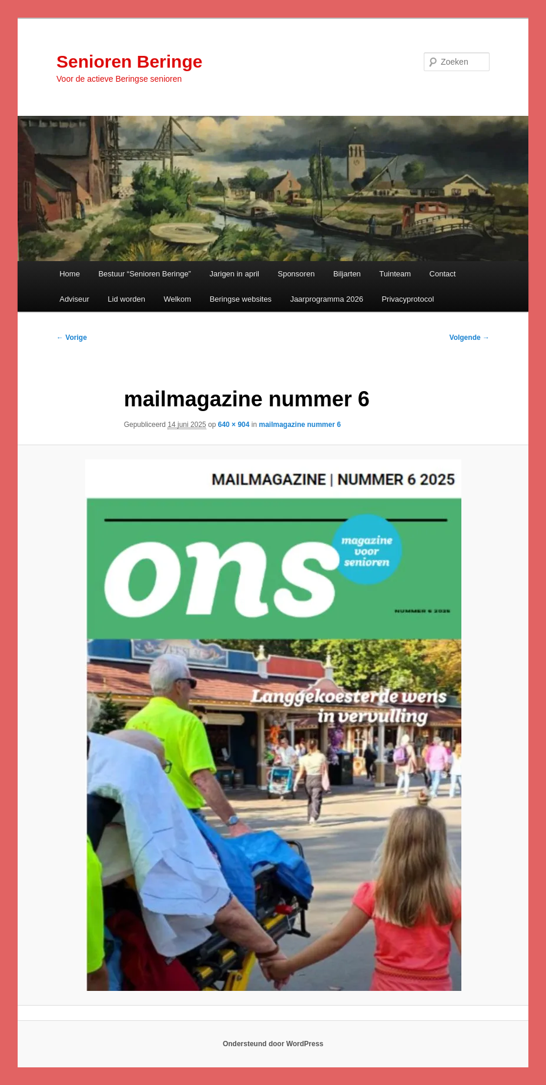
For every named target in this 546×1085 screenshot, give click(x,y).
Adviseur (74, 299)
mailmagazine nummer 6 (299, 424)
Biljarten (347, 273)
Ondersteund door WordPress (273, 1044)
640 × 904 (234, 424)
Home (69, 273)
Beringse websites (241, 299)
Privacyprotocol (407, 299)
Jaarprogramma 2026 (326, 299)
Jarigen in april (234, 273)
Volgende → (470, 337)
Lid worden (126, 299)
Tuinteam (395, 273)
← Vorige (71, 337)
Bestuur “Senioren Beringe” (144, 273)
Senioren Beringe (129, 61)
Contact (443, 273)
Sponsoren (295, 273)
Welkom (177, 299)
